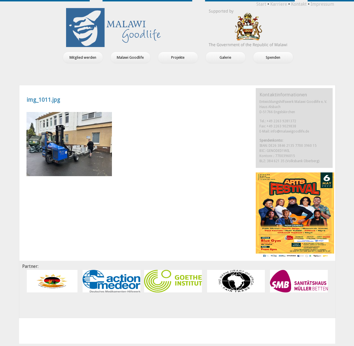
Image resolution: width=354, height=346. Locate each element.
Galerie (225, 57)
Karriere (278, 4)
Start (261, 4)
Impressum (322, 4)
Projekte (178, 57)
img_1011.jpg (43, 100)
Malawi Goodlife (130, 57)
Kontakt (299, 4)
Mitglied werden (82, 57)
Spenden (273, 57)
